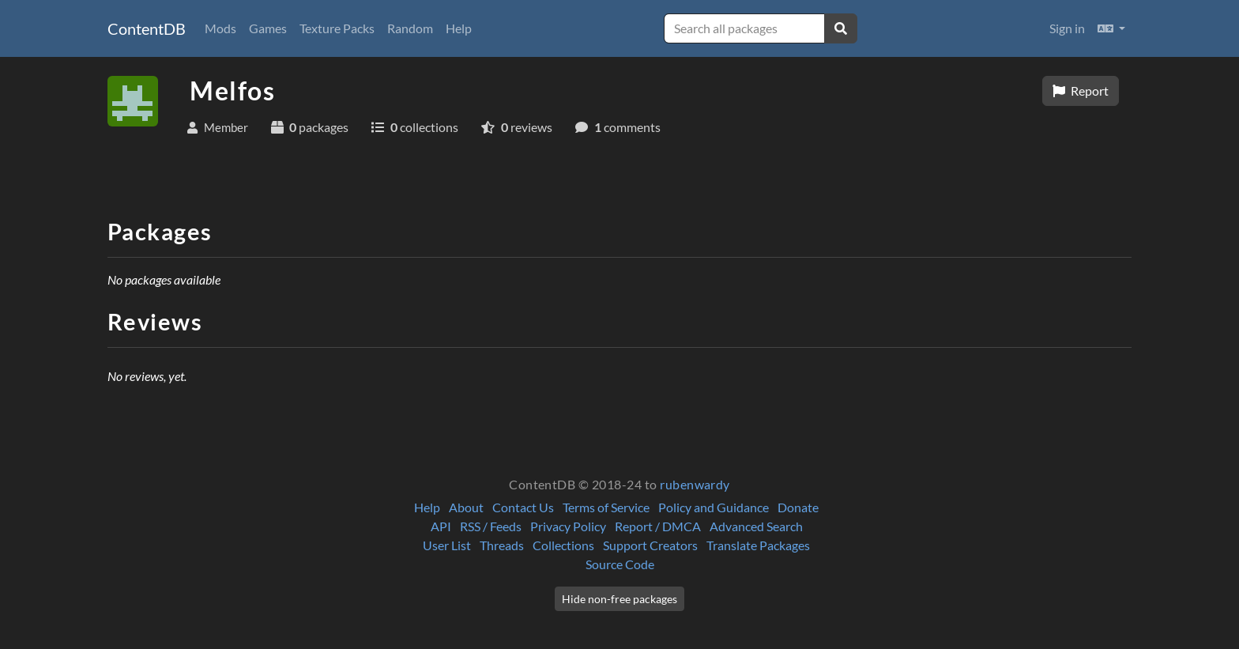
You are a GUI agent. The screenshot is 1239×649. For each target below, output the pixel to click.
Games (268, 28)
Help (459, 28)
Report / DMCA (658, 526)
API (441, 526)
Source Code (620, 564)
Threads (502, 545)
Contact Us (523, 507)
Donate (798, 507)
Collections (563, 545)
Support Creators (650, 545)
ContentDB (146, 28)
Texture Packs (337, 28)
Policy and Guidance (713, 507)
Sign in (1067, 28)
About (466, 507)
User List (447, 545)
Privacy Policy (568, 526)
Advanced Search (756, 526)
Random (410, 28)
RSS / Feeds (491, 526)
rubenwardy (695, 484)
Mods (220, 28)
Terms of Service (606, 507)
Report (1081, 90)
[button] (1111, 28)
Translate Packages (758, 545)
